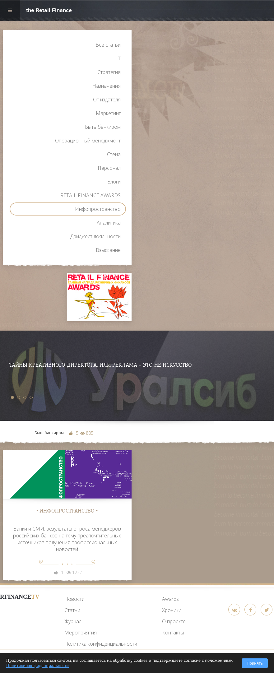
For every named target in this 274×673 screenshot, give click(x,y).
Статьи (72, 610)
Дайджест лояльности (95, 236)
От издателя (107, 99)
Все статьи (108, 44)
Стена (114, 154)
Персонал (109, 168)
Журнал (72, 621)
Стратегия (109, 72)
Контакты (173, 632)
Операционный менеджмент (88, 140)
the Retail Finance (49, 11)
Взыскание (108, 250)
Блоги (114, 181)
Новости (74, 599)
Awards (170, 599)
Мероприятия (80, 632)
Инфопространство (98, 209)
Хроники (171, 610)
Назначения (106, 85)
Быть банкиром (103, 126)
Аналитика (109, 222)
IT (118, 58)
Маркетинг (108, 113)
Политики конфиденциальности (37, 665)
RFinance (19, 596)
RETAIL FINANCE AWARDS (90, 195)
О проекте (174, 621)
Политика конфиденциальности (100, 643)
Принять (255, 663)
